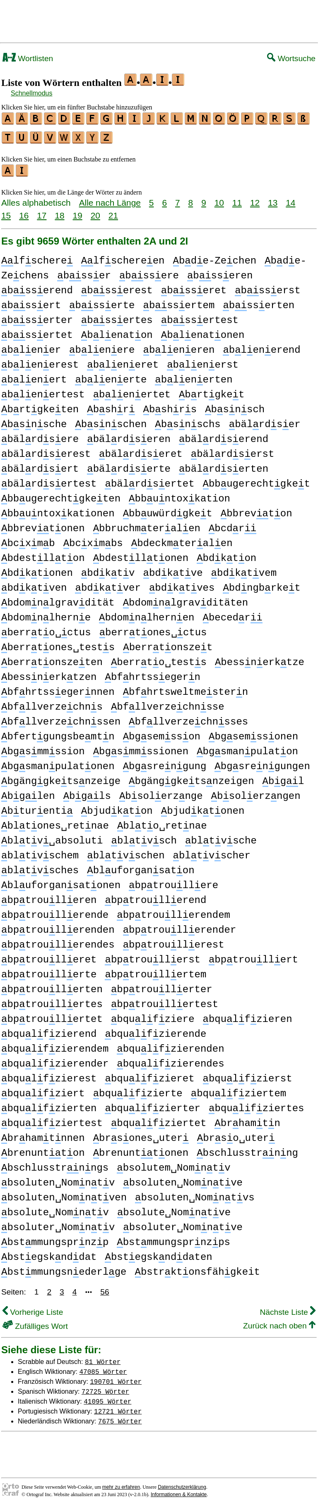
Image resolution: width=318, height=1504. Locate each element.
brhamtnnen (43, 1134)
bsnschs (187, 421)
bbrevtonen (43, 525)
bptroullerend (155, 896)
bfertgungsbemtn (58, 733)
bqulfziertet (158, 1119)
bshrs (170, 406)
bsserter (37, 316)
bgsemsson (161, 733)
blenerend (261, 346)
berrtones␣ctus (153, 629)
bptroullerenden (58, 926)
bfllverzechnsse (167, 703)
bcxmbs (93, 539)
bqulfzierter (152, 1105)
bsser (84, 272)
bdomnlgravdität (58, 599)
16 (24, 211)
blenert (34, 376)
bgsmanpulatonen (58, 763)
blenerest (40, 361)
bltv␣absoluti (52, 837)
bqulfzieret (149, 1075)
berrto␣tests (159, 658)
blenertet (132, 391)
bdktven (34, 584)
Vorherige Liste (32, 1308)
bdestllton (43, 554)
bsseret (193, 287)
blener (31, 346)
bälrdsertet (149, 480)
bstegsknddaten (158, 1253)
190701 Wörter (116, 1377)
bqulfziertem (238, 1090)
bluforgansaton (140, 867)
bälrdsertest (48, 480)
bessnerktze (259, 658)
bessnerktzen (48, 673)
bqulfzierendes (170, 1060)
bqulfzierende (155, 1030)
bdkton (226, 554)
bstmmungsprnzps (173, 1238)
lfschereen (123, 257)
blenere (102, 346)
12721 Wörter (118, 1407)
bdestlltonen (140, 554)
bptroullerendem (173, 911)
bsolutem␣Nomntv (173, 1164)
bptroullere (173, 882)
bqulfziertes (256, 1105)
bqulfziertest (52, 1119)
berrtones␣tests (58, 644)
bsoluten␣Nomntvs (195, 1194)
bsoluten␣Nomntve (183, 1179)
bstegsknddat (48, 1253)
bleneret (123, 361)
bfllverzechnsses (188, 718)
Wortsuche (291, 58)
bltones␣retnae (55, 822)
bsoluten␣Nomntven (64, 1194)
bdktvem (244, 569)
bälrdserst (233, 450)
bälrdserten (223, 465)
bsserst (267, 287)
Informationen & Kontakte (179, 1491)
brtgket (211, 391)
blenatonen (203, 331)
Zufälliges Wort (35, 1322)
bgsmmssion (43, 748)
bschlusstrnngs (54, 1164)
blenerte (111, 376)
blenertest (43, 391)
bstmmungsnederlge (63, 1268)
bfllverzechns (52, 703)
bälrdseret (141, 450)
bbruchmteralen (146, 525)
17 (41, 211)
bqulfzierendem (54, 1045)
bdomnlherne (46, 614)
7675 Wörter (120, 1417)
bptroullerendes (58, 941)
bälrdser (265, 421)
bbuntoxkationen (58, 510)
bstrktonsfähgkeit (197, 1268)
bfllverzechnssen (60, 718)
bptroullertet (52, 1015)
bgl (283, 777)
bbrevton (256, 510)
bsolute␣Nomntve (174, 1209)
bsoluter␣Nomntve (183, 1224)
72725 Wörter (105, 1387)
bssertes (117, 316)
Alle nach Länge (110, 199)
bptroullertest (164, 1000)
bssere (149, 272)
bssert (31, 302)
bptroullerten (52, 986)
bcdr (232, 525)
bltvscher (212, 852)
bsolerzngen (256, 792)
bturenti (37, 807)
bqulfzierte (138, 1090)
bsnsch (235, 406)
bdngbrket (261, 584)
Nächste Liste (288, 1308)
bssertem (179, 302)
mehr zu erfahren (121, 1483)
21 (113, 211)
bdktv (108, 569)
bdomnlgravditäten (185, 599)
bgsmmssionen (140, 748)
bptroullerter (161, 986)
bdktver (107, 584)
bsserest (117, 287)
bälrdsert (40, 465)
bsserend (37, 287)
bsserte (102, 302)
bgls (87, 792)
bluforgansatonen (60, 882)
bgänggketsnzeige (60, 777)
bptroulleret (48, 956)
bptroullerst (152, 956)
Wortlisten (27, 58)
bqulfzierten (48, 1105)
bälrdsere (40, 435)
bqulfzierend (48, 1030)
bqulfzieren (247, 1015)
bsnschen (111, 421)
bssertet (37, 331)
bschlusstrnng (247, 1149)
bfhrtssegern (152, 673)
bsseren (220, 272)
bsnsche (34, 421)
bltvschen (125, 852)
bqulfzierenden (170, 1045)
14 (290, 199)
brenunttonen (140, 1149)
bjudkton (117, 807)
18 (59, 211)
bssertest (199, 316)
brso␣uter (236, 1134)
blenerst (202, 361)
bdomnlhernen (146, 614)
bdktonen (37, 569)
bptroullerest (173, 941)
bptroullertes (52, 1000)
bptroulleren (48, 896)
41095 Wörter (107, 1397)
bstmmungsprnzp (54, 1238)
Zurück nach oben (279, 1322)
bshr (111, 406)
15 (6, 211)
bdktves (181, 584)
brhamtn (247, 1119)
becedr (233, 614)
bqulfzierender (54, 1060)
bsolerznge (161, 792)
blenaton (117, 331)
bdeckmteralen (182, 539)
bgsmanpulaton (247, 748)
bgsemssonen (253, 733)
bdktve (173, 569)
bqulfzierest (48, 1075)
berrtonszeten (52, 658)
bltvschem (40, 852)
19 (77, 211)
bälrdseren (129, 435)
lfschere (37, 257)
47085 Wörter (103, 1367)
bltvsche (221, 837)
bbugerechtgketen (60, 495)
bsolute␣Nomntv (55, 1209)
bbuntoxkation (179, 495)
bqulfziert (43, 1090)
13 (272, 199)
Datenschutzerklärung (182, 1483)
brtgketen (40, 406)
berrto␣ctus (46, 629)
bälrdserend (223, 435)
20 (95, 211)
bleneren (179, 346)
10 (219, 199)
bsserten (258, 302)
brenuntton (43, 1149)
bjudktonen (203, 807)
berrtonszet (167, 644)
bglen (28, 792)
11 (237, 199)
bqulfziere (153, 1015)
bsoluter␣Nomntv (58, 1224)
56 (104, 1288)
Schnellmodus (32, 93)
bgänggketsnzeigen (191, 777)
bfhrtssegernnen (58, 688)
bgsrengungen (262, 763)
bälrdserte (129, 465)
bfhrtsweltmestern (185, 688)
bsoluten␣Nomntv (58, 1179)
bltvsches (40, 867)
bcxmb (28, 539)
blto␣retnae (162, 822)
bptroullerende (54, 911)
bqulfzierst (247, 1075)
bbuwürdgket (167, 510)
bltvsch (143, 837)
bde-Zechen (215, 257)
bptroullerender (179, 926)
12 (255, 199)
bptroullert (253, 956)
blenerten (193, 376)
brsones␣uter (141, 1134)
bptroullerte (48, 971)
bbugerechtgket (256, 480)
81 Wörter (102, 1357)
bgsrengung (165, 763)
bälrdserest (46, 450)
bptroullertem (155, 971)
